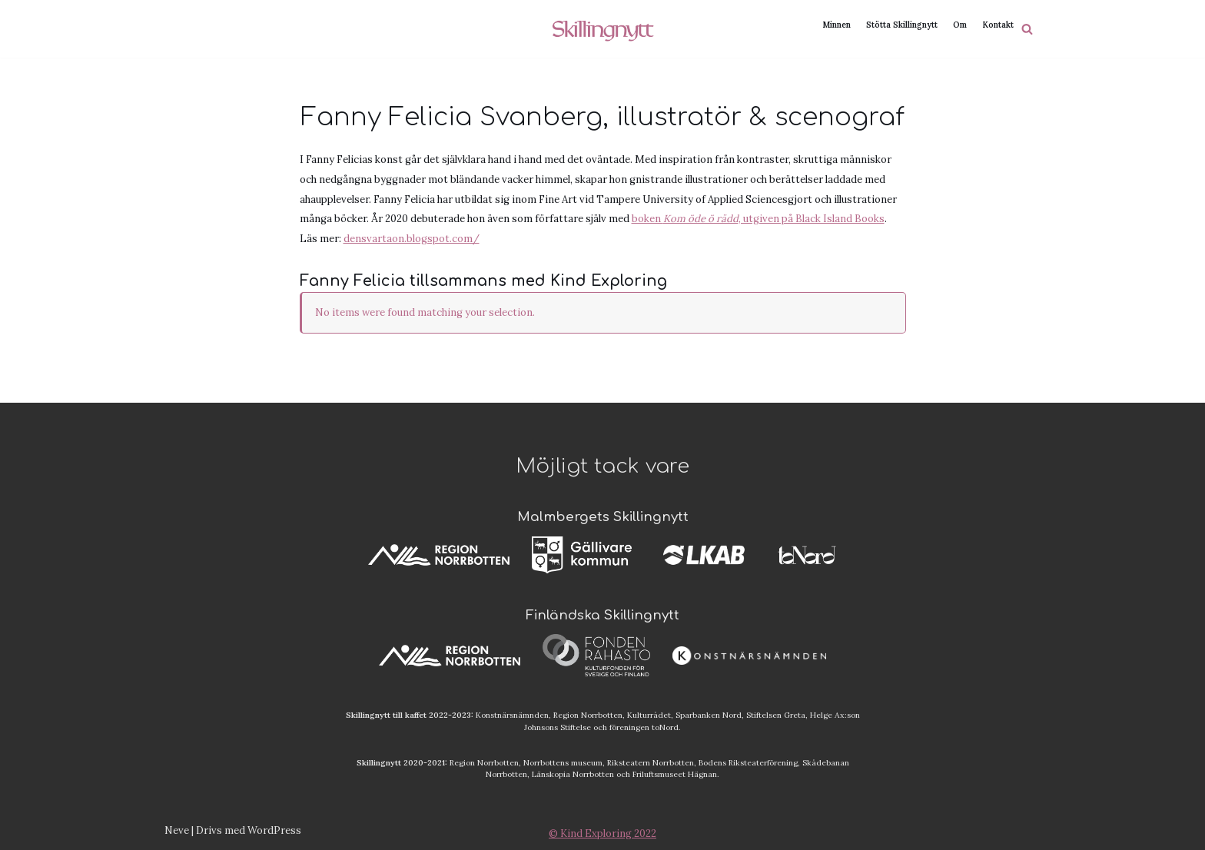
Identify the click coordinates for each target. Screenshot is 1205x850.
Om (960, 24)
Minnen (836, 24)
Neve (176, 830)
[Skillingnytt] (602, 29)
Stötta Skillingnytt (902, 24)
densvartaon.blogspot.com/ (412, 239)
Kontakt (998, 24)
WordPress (274, 830)
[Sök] (1027, 29)
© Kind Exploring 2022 (602, 833)
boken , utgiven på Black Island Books (758, 219)
